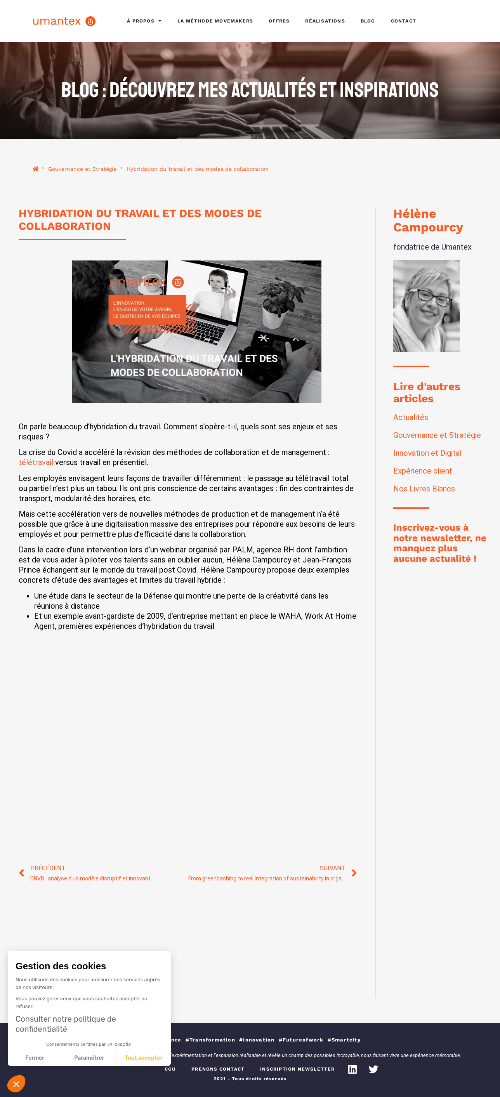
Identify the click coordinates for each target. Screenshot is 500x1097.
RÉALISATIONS (325, 21)
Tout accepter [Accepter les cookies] (144, 1058)
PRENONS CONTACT (218, 1069)
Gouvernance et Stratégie (82, 169)
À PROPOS (144, 21)
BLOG (368, 21)
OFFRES (279, 21)
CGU (170, 1069)
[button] (16, 1083)
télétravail (36, 462)
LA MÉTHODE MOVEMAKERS (215, 21)
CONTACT (403, 21)
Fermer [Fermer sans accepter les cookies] (34, 1058)
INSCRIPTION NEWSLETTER (297, 1069)
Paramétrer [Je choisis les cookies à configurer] (89, 1058)
